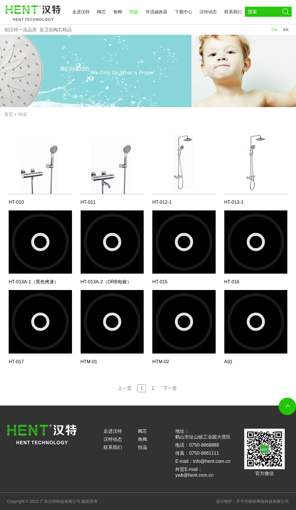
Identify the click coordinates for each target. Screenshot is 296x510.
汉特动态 (208, 11)
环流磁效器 (156, 11)
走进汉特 (81, 11)
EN (285, 29)
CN (274, 29)
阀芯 (101, 11)
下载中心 (183, 11)
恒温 (134, 11)
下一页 (170, 388)
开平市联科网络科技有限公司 (262, 501)
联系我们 (233, 11)
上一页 (125, 388)
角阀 (117, 11)
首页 (8, 114)
